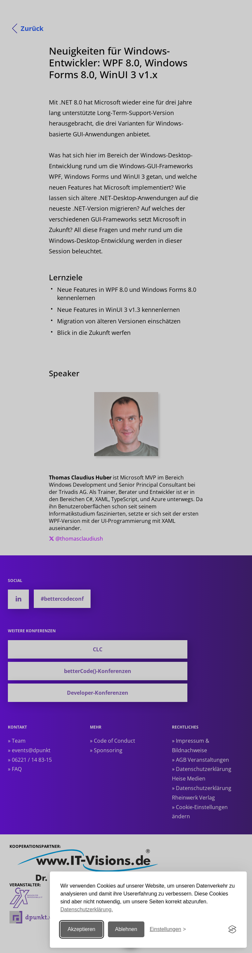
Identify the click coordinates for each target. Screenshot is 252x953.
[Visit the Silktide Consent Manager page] (232, 929)
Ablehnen (126, 929)
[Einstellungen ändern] (168, 929)
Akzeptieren (81, 929)
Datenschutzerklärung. (86, 909)
